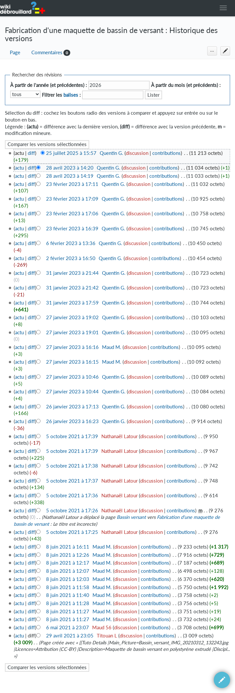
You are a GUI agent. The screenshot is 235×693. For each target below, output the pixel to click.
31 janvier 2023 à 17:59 (72, 302)
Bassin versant (131, 517)
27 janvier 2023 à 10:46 (72, 377)
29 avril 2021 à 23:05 (69, 635)
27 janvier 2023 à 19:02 (72, 317)
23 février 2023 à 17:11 (72, 184)
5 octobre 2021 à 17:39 (72, 436)
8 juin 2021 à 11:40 (67, 595)
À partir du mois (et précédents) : (186, 85)
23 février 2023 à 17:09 (72, 199)
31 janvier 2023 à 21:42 (72, 287)
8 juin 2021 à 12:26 (67, 555)
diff (31, 153)
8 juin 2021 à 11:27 (67, 611)
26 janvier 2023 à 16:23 (72, 421)
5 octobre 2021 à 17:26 (72, 510)
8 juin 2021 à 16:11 (67, 547)
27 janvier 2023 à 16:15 (72, 362)
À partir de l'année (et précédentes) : (48, 85)
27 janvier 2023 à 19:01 (72, 332)
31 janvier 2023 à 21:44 (72, 273)
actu (19, 168)
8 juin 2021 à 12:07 (67, 571)
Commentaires (46, 52)
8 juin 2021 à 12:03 (67, 579)
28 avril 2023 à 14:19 (69, 176)
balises (70, 95)
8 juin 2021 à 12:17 (67, 563)
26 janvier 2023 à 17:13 (72, 406)
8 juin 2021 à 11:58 (67, 587)
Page (15, 52)
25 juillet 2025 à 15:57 (71, 153)
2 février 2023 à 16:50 (70, 258)
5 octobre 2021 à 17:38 (72, 466)
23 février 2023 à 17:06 (72, 213)
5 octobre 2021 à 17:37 (72, 481)
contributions (166, 153)
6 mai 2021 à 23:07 (67, 627)
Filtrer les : (61, 95)
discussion (137, 153)
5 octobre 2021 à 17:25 (72, 532)
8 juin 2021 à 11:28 (67, 603)
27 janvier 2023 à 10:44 (72, 391)
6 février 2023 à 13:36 (70, 243)
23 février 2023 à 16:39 (72, 228)
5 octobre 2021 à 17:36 (72, 495)
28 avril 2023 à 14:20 (69, 168)
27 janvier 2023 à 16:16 (72, 347)
